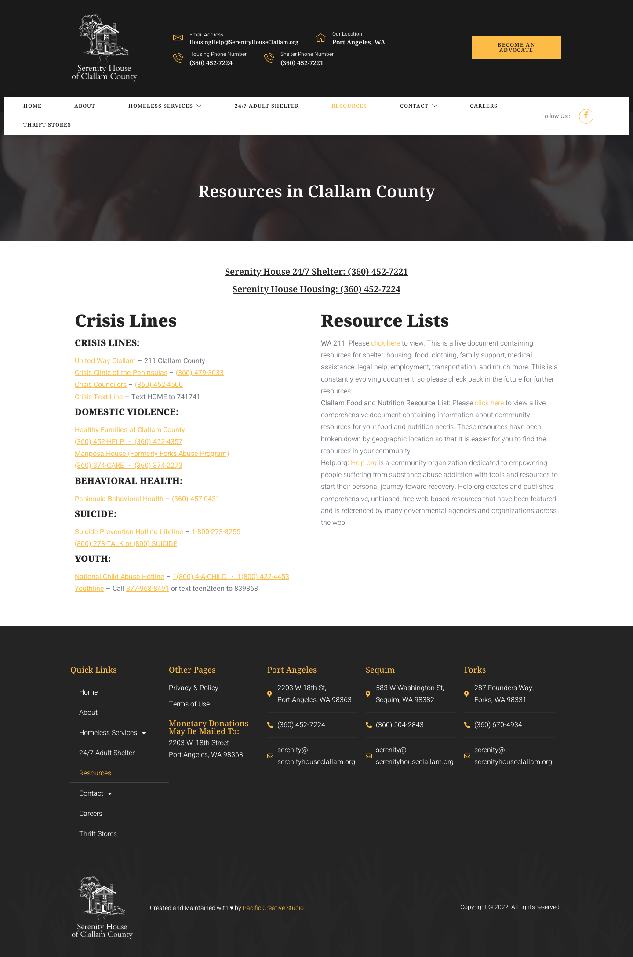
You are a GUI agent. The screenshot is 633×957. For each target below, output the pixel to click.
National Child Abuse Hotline (119, 576)
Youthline (89, 588)
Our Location (347, 34)
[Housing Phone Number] (178, 57)
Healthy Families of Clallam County (130, 430)
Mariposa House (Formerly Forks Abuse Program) (152, 453)
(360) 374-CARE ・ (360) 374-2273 (128, 465)
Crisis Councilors (101, 384)
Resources (297, 116)
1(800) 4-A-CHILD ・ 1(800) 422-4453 (231, 576)
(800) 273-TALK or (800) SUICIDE (126, 544)
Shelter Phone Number (307, 54)
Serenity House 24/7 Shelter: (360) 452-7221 (316, 271)
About (64, 116)
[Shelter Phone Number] (269, 57)
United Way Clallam (105, 361)
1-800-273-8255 (216, 532)
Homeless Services (134, 116)
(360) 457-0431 (196, 499)
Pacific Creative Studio (273, 908)
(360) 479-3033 (200, 373)
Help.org (364, 463)
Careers (410, 116)
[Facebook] (586, 116)
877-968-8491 (147, 588)
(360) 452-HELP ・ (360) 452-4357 (128, 442)
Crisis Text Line (99, 397)
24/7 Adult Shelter (225, 116)
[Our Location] (321, 37)
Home (22, 116)
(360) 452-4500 (159, 384)
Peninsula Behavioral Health (119, 499)
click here (385, 343)
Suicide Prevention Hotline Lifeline (129, 532)
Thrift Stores (471, 116)
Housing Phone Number (218, 54)
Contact (356, 116)
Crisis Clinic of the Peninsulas (121, 373)
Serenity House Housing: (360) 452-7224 (316, 289)
